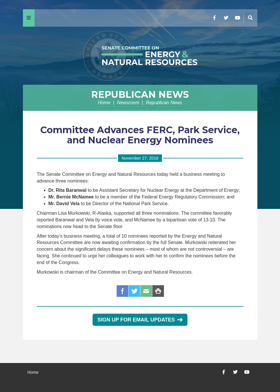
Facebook (122, 291)
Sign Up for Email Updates (140, 319)
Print (158, 291)
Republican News (140, 94)
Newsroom (128, 102)
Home (104, 102)
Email (146, 291)
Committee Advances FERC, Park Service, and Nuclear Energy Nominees (140, 135)
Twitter (134, 291)
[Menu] (29, 18)
